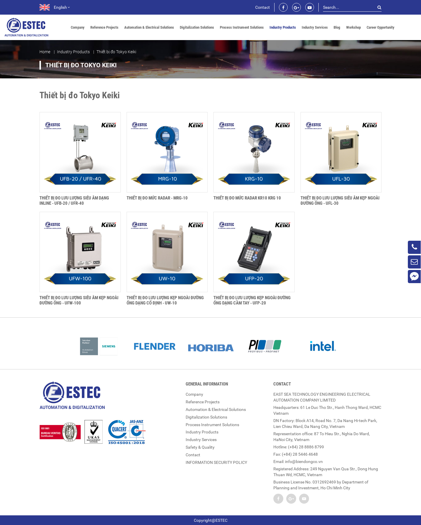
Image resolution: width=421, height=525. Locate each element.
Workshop (353, 27)
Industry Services (315, 27)
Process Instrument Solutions (242, 27)
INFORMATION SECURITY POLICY (216, 459)
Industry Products (283, 27)
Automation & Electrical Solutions (149, 27)
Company (77, 27)
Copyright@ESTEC (210, 520)
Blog (337, 27)
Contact (262, 7)
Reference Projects (104, 27)
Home (44, 51)
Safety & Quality (200, 445)
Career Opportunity (380, 27)
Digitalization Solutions (197, 27)
